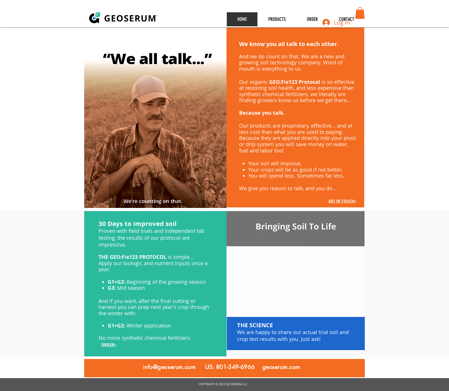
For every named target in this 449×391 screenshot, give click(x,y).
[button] (360, 13)
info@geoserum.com (169, 367)
